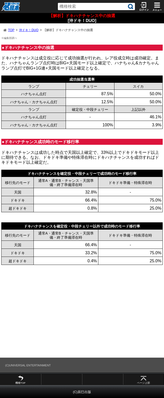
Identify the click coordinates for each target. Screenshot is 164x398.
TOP (11, 30)
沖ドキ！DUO (28, 30)
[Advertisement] (82, 311)
